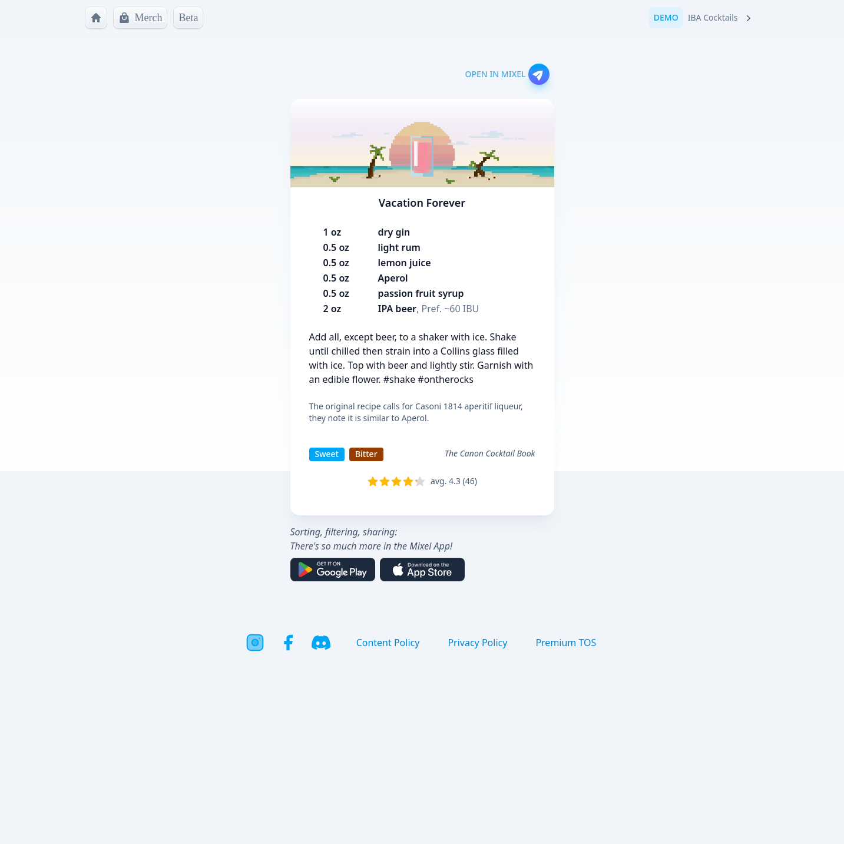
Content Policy (388, 642)
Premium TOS (565, 642)
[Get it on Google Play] (332, 569)
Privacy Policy (477, 642)
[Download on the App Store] (422, 569)
